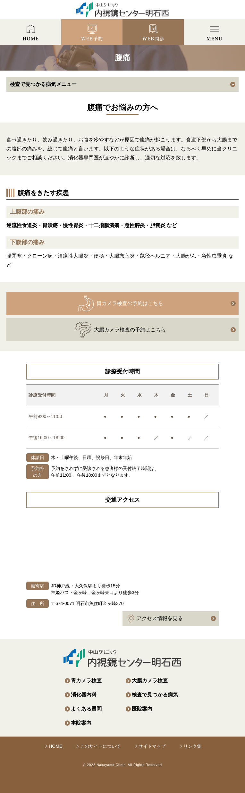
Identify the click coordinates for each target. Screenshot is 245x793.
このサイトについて (100, 746)
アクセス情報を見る (155, 619)
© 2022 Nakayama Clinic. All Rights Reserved (122, 765)
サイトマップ (152, 746)
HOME (55, 746)
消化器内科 (84, 694)
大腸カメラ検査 (150, 680)
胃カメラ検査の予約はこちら (120, 303)
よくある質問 (86, 709)
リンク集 (192, 746)
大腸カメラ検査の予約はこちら (120, 330)
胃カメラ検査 (86, 680)
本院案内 (81, 723)
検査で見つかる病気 (155, 694)
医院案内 (142, 709)
